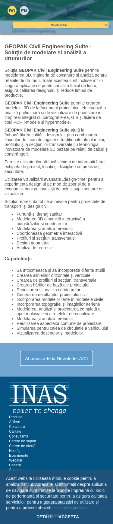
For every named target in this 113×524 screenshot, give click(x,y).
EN (24, 10)
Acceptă (68, 516)
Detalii (44, 516)
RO (12, 10)
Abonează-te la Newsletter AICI (56, 358)
